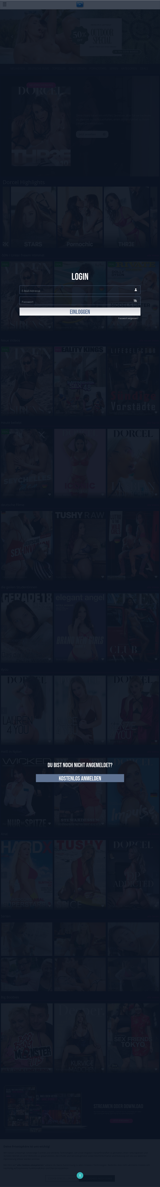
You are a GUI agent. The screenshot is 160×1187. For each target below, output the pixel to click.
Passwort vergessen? (128, 318)
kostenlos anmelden (80, 778)
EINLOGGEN (80, 312)
